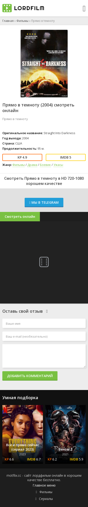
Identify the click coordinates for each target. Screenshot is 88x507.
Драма (32, 165)
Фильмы (22, 21)
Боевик (45, 165)
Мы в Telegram (44, 202)
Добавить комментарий (30, 376)
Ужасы (58, 165)
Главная (8, 21)
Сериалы (46, 498)
